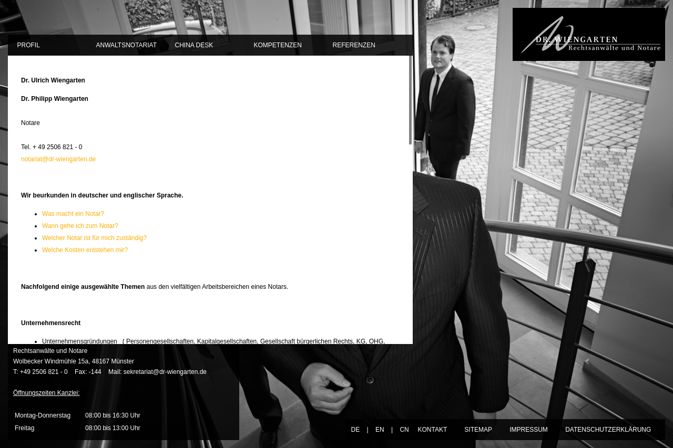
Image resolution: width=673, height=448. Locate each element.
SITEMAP (478, 429)
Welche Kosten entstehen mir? (85, 250)
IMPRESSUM (528, 429)
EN (379, 429)
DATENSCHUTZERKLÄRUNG (608, 429)
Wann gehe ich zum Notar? (80, 226)
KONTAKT (432, 429)
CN (404, 429)
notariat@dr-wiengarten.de (58, 159)
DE (355, 429)
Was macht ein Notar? (73, 213)
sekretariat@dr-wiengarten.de (165, 372)
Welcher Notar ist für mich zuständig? (94, 238)
